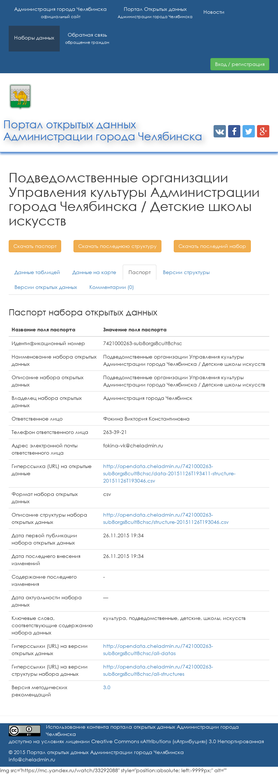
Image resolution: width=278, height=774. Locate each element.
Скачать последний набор (212, 246)
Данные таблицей (37, 272)
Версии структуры (186, 272)
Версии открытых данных (45, 286)
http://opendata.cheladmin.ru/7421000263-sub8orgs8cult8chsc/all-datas (158, 649)
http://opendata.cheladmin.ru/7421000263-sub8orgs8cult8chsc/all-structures (158, 670)
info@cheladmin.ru (32, 759)
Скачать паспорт (34, 246)
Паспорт (140, 272)
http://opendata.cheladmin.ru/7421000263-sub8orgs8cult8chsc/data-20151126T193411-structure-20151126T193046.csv (169, 473)
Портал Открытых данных (155, 12)
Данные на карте (94, 272)
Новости (213, 11)
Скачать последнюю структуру (117, 246)
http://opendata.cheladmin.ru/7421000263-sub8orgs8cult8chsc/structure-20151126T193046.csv (166, 518)
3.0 (106, 687)
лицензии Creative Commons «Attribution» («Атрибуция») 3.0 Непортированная (165, 741)
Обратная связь (87, 38)
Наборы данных (34, 37)
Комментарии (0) (111, 286)
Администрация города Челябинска (60, 12)
